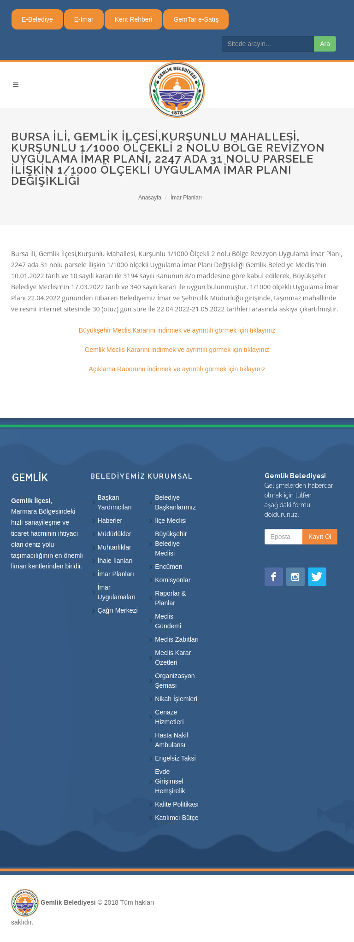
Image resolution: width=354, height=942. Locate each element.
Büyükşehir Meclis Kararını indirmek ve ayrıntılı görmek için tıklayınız (177, 330)
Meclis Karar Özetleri (173, 657)
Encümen (168, 566)
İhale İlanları (115, 560)
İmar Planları (186, 197)
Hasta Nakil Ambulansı (171, 740)
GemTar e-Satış (195, 19)
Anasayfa (149, 197)
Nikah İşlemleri (176, 698)
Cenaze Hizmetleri (169, 717)
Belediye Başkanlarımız (175, 502)
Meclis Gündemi (168, 621)
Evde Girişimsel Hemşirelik (170, 781)
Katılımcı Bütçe (176, 817)
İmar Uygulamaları (117, 592)
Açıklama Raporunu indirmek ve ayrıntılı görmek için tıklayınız (177, 369)
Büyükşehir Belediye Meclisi (171, 543)
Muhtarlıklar (114, 547)
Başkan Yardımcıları (115, 502)
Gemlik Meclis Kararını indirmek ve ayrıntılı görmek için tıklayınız (177, 349)
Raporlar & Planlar (170, 598)
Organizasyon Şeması (175, 680)
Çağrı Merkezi (118, 610)
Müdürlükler (114, 534)
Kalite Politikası (177, 804)
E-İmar (84, 19)
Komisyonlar (172, 580)
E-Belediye (37, 19)
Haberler (110, 520)
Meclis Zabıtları (177, 639)
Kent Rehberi (134, 19)
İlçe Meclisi (170, 520)
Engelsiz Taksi (175, 758)
